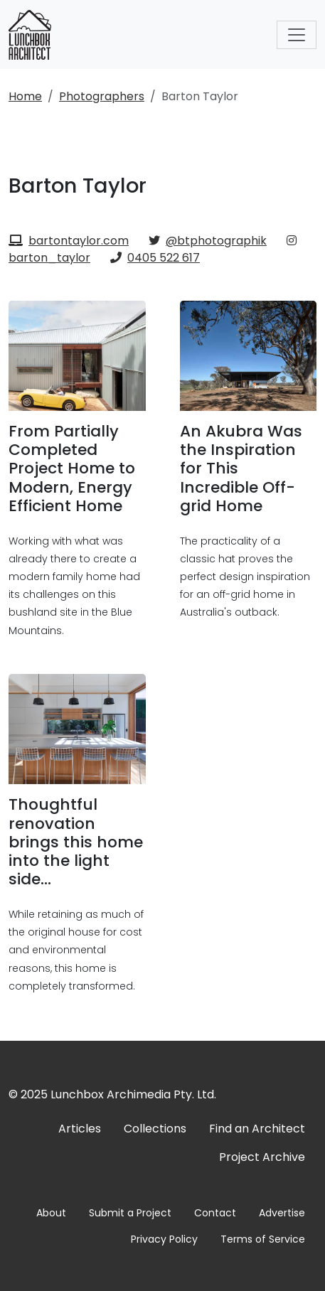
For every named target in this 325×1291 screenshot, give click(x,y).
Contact (215, 1213)
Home (25, 96)
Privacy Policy (164, 1239)
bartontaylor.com (69, 240)
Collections (155, 1128)
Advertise (282, 1213)
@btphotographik (208, 240)
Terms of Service (262, 1239)
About (51, 1213)
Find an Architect (257, 1128)
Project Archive (262, 1157)
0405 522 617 (155, 258)
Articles (79, 1128)
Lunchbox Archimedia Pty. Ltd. (133, 1094)
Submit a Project (130, 1213)
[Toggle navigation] (296, 35)
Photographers (101, 96)
